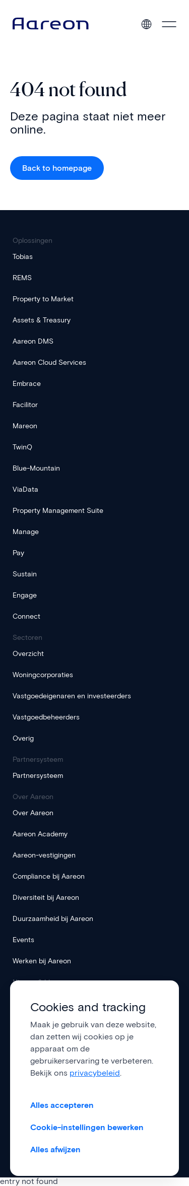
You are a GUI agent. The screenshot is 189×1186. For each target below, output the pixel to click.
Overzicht (28, 653)
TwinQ (22, 447)
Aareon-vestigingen (44, 855)
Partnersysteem (38, 775)
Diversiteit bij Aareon (46, 897)
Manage (26, 532)
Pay (18, 553)
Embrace (27, 383)
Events (23, 940)
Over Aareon (33, 813)
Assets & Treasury (42, 320)
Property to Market (43, 299)
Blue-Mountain (36, 468)
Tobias (23, 256)
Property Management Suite (58, 510)
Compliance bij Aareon (49, 876)
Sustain (25, 574)
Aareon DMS (33, 341)
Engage (25, 595)
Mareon (25, 426)
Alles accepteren (62, 1105)
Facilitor (25, 405)
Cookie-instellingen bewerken (87, 1127)
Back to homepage (57, 168)
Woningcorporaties (43, 675)
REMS (22, 278)
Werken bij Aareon (42, 961)
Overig (23, 738)
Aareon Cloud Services (49, 362)
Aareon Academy (40, 834)
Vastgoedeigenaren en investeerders (72, 696)
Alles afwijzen (55, 1149)
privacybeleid (95, 1073)
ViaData (25, 489)
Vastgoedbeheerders (46, 717)
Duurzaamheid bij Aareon (53, 918)
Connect (26, 616)
